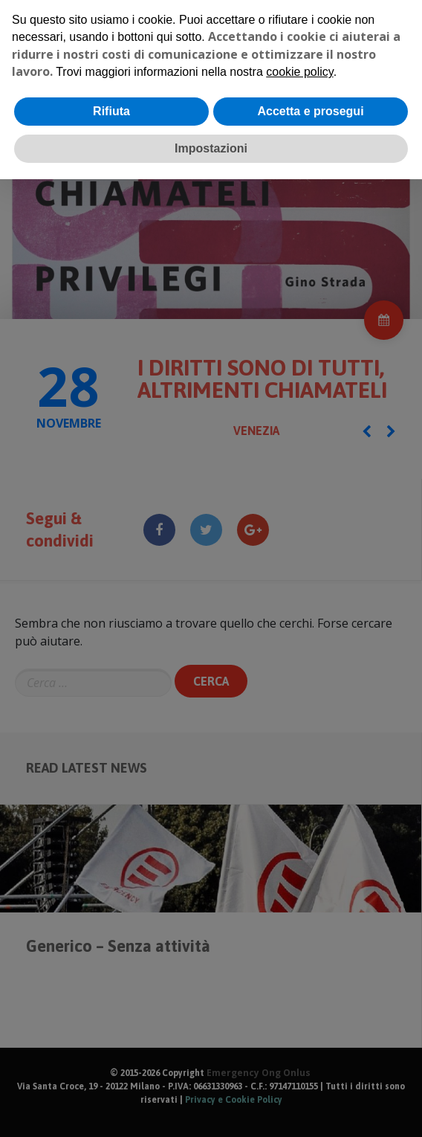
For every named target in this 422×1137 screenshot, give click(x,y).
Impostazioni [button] (211, 148)
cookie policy (299, 71)
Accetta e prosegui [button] (310, 111)
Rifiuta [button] (111, 111)
